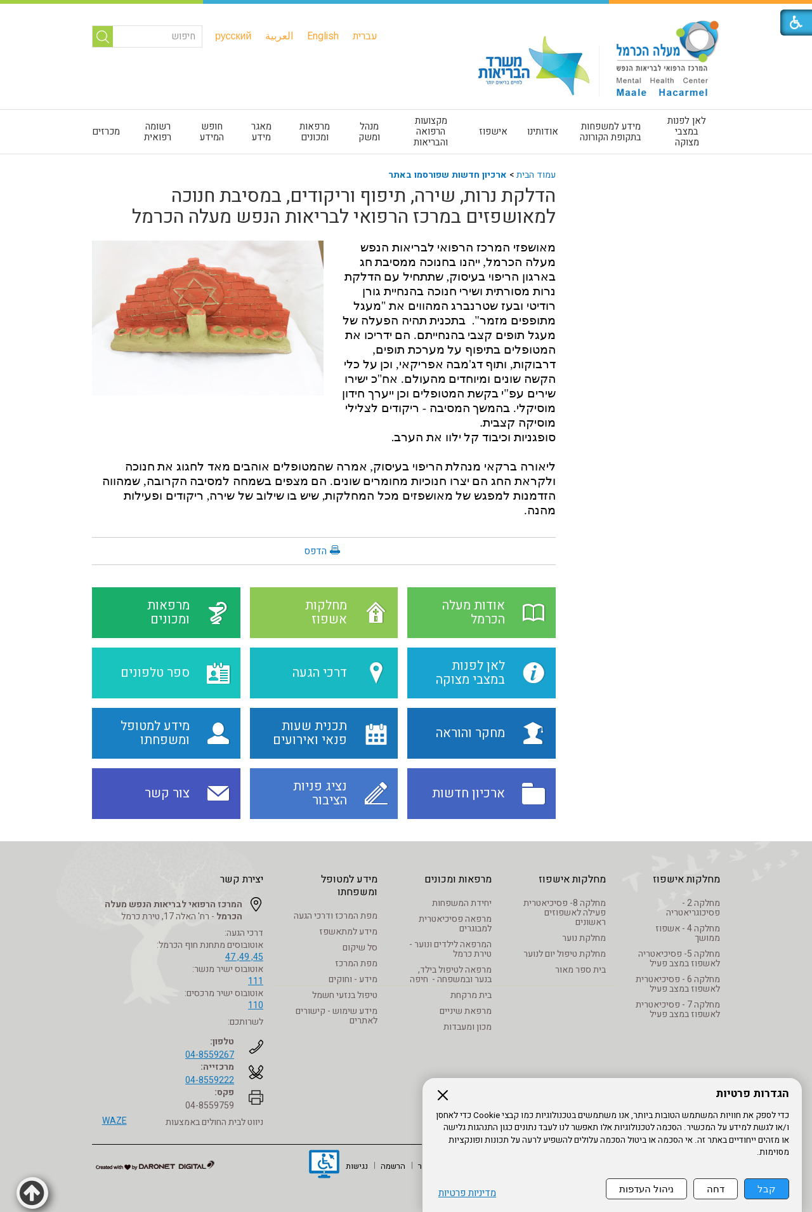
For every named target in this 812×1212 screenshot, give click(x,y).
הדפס (315, 551)
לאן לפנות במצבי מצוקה (686, 131)
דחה (715, 1188)
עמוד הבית (536, 175)
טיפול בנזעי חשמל (344, 995)
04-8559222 (209, 1080)
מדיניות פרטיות (467, 1193)
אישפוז (493, 131)
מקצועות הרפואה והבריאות (431, 131)
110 (255, 1005)
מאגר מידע (261, 131)
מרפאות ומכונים (314, 131)
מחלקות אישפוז (686, 879)
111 (255, 981)
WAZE (114, 1121)
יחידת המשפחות (462, 903)
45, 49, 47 (244, 957)
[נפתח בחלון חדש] (324, 1166)
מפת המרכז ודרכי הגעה (335, 915)
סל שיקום (360, 947)
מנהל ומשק (369, 131)
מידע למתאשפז (348, 931)
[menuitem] (365, 36)
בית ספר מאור (580, 969)
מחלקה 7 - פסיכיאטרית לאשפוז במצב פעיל (678, 1009)
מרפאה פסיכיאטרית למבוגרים (455, 923)
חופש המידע (212, 131)
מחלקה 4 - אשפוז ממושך (687, 933)
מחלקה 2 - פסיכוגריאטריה (693, 907)
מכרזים (106, 131)
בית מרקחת (471, 995)
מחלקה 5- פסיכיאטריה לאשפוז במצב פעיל (679, 958)
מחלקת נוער (584, 938)
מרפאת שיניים (466, 1011)
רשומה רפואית (157, 131)
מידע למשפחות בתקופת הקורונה (610, 131)
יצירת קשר (241, 879)
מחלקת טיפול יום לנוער (564, 954)
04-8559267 (209, 1055)
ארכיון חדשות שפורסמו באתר (447, 175)
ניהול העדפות (646, 1188)
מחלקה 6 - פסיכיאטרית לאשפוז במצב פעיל (678, 984)
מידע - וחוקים (353, 979)
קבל (766, 1188)
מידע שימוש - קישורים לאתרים (336, 1015)
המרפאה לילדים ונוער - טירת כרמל (450, 949)
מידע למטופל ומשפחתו (349, 886)
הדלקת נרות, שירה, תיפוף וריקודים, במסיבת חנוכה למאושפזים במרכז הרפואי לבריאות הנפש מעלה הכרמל (344, 206)
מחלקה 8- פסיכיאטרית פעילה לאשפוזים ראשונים (564, 912)
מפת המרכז (356, 963)
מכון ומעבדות (467, 1027)
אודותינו (542, 131)
